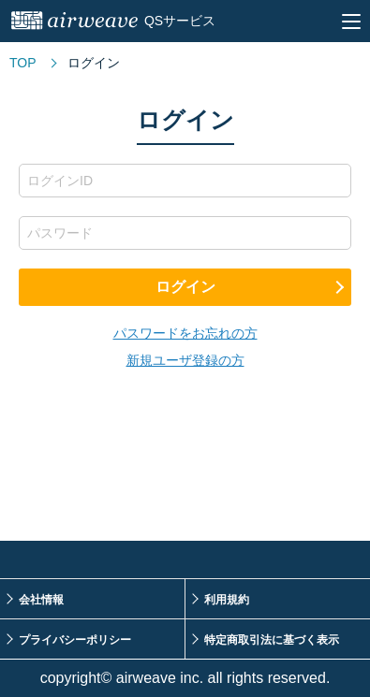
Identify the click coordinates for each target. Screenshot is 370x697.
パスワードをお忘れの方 (185, 333)
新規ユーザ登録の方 (185, 360)
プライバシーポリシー (75, 639)
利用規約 (226, 599)
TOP (23, 62)
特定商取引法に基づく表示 (271, 639)
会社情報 (41, 599)
